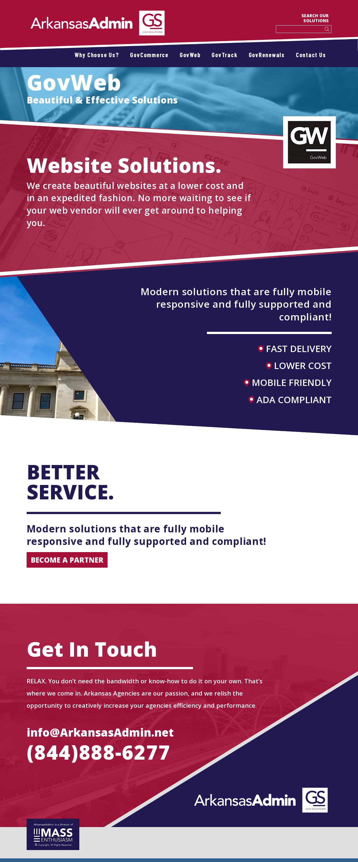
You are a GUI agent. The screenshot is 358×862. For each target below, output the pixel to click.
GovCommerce (149, 54)
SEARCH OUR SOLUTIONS (315, 18)
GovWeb (190, 54)
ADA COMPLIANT (290, 399)
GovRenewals (267, 54)
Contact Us (311, 54)
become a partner (67, 560)
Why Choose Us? (97, 54)
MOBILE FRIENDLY (288, 382)
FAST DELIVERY (295, 348)
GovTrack (224, 54)
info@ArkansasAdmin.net (100, 732)
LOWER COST (299, 365)
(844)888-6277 (99, 752)
